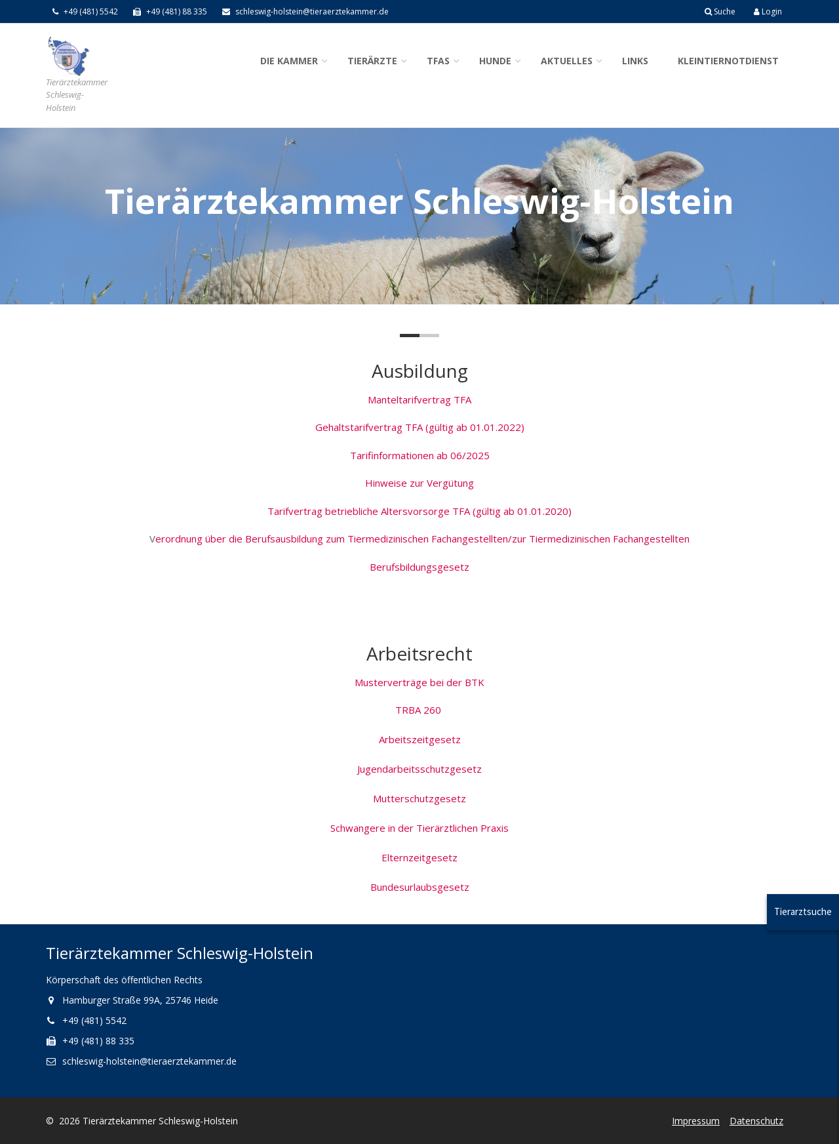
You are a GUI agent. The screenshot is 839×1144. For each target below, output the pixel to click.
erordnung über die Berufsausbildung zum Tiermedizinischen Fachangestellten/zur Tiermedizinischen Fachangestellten (422, 538)
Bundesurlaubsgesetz (419, 886)
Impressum (696, 1120)
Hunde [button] (495, 60)
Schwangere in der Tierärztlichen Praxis (419, 827)
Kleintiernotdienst (728, 60)
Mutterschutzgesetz (419, 798)
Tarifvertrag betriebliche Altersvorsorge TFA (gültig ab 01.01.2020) (419, 511)
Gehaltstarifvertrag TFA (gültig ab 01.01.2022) (419, 427)
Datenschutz (756, 1120)
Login (768, 11)
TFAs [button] (438, 60)
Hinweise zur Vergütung (419, 482)
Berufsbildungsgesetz (419, 566)
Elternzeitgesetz (419, 857)
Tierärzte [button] (372, 60)
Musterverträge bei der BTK (419, 682)
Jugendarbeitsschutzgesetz (419, 768)
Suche (720, 11)
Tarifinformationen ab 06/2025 (420, 455)
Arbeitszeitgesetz (420, 739)
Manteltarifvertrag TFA (419, 399)
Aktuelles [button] (567, 60)
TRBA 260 (419, 709)
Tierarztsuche (803, 911)
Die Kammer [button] (289, 60)
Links (635, 60)
